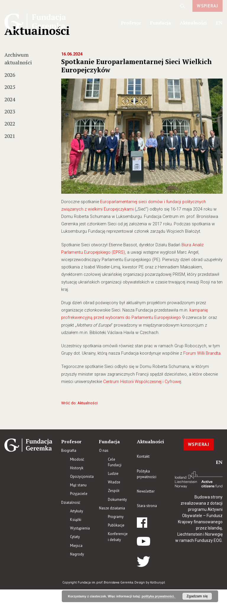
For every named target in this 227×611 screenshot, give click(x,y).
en (219, 22)
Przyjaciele (78, 493)
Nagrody (77, 554)
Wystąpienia (80, 528)
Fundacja (160, 22)
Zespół (113, 490)
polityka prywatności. (159, 596)
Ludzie (113, 473)
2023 (9, 111)
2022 (9, 123)
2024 (9, 99)
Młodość (77, 459)
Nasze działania (112, 508)
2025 (9, 87)
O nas (103, 450)
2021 (9, 136)
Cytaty (75, 536)
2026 (9, 74)
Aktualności (193, 22)
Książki (75, 519)
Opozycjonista (82, 476)
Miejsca (76, 545)
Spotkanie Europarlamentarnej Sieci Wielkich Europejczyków (136, 65)
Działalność (70, 502)
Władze (114, 482)
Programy (116, 516)
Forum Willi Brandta (201, 353)
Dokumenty (117, 499)
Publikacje (116, 525)
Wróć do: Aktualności (79, 403)
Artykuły (76, 511)
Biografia (68, 450)
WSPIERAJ (207, 6)
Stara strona (147, 505)
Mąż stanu (78, 485)
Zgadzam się (197, 596)
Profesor (131, 22)
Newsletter (146, 491)
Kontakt (143, 456)
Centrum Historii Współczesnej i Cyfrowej (142, 381)
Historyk (76, 467)
